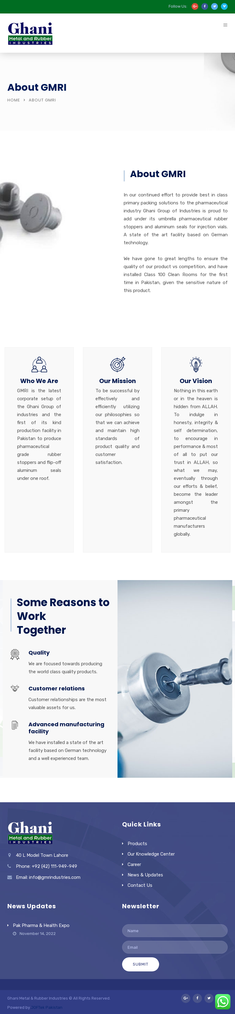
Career (134, 864)
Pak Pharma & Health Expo (41, 925)
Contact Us (140, 885)
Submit (140, 964)
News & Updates (145, 875)
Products (137, 843)
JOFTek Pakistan (46, 1007)
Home (13, 100)
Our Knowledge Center (151, 854)
